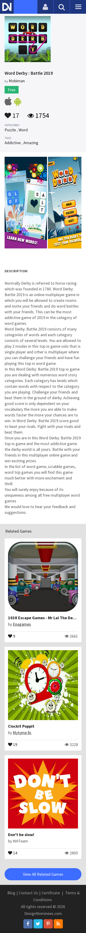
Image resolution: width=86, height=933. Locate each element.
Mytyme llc (22, 732)
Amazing (30, 142)
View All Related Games (43, 874)
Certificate (51, 892)
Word (23, 129)
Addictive (13, 142)
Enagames (22, 624)
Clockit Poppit (21, 726)
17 (12, 113)
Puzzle (10, 129)
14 (12, 852)
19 (12, 744)
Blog (11, 892)
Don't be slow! (21, 834)
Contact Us (28, 892)
